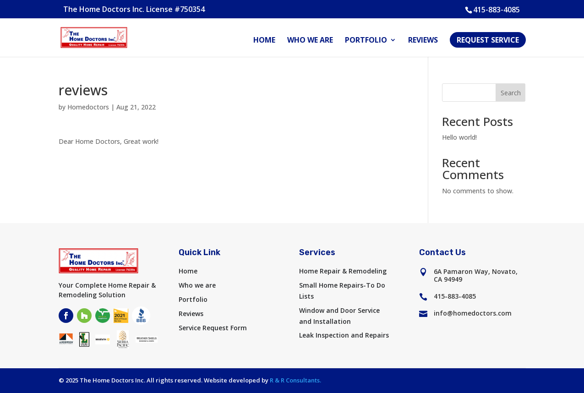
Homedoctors (88, 107)
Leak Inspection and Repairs (344, 335)
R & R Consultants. (295, 380)
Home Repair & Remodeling (343, 271)
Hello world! (459, 137)
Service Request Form (213, 327)
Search (511, 92)
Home (264, 41)
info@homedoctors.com (473, 313)
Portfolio (366, 41)
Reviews (423, 41)
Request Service (488, 40)
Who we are (310, 41)
